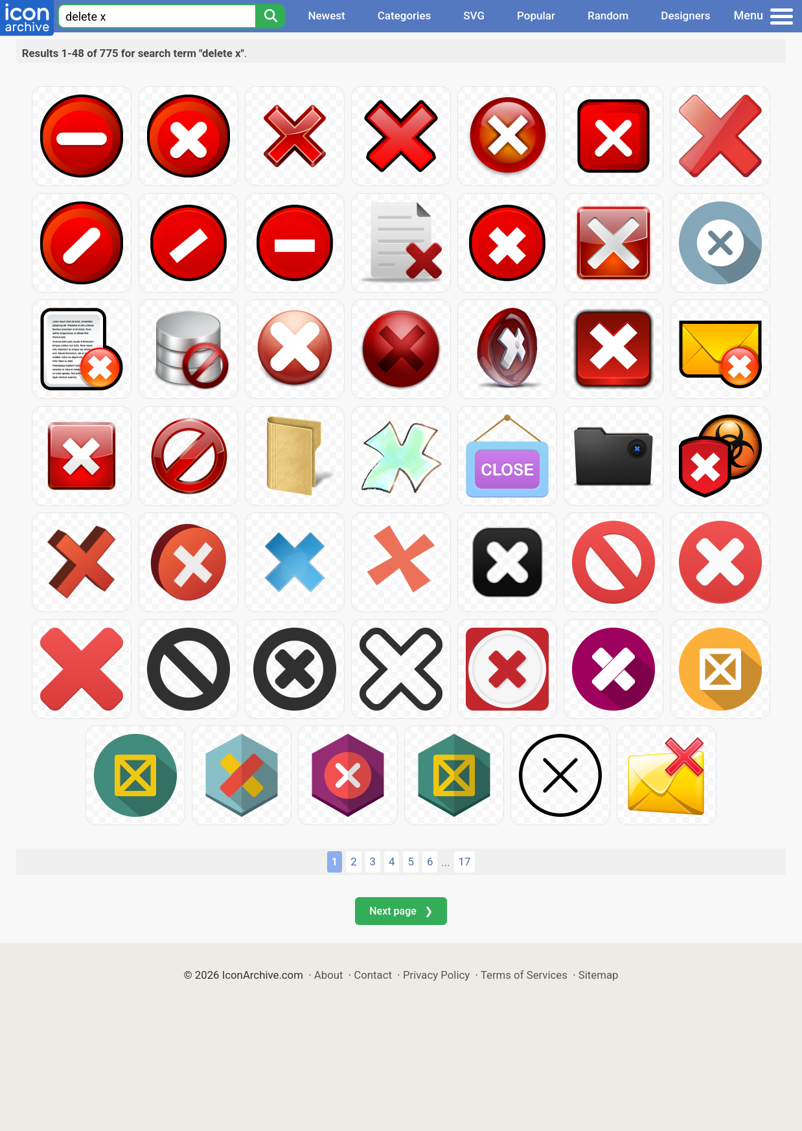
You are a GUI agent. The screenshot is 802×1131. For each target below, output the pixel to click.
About (328, 974)
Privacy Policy (436, 974)
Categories (404, 15)
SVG (474, 15)
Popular (536, 15)
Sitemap (599, 974)
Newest (326, 15)
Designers (685, 15)
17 (465, 861)
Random (608, 15)
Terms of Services (524, 974)
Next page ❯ (400, 911)
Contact (373, 974)
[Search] (270, 16)
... (445, 862)
